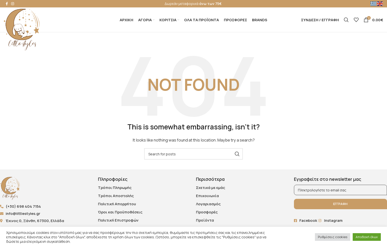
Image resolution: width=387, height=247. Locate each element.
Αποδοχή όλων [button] (367, 237)
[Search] (346, 20)
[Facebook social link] (7, 3)
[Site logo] (21, 29)
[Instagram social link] (13, 3)
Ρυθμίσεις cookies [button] (332, 237)
